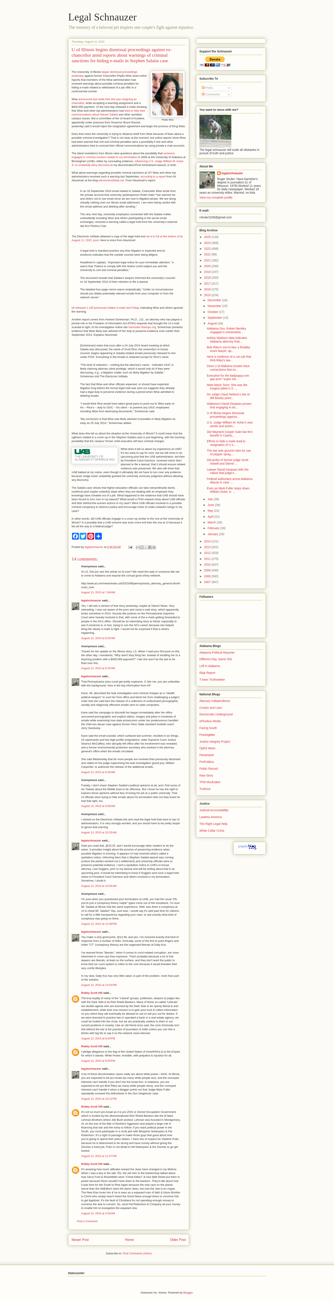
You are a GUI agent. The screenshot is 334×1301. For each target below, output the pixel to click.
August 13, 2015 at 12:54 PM (99, 985)
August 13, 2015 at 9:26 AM (98, 772)
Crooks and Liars (210, 707)
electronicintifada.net (111, 180)
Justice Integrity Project (214, 741)
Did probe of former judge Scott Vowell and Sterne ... (227, 461)
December (214, 300)
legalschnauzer (91, 600)
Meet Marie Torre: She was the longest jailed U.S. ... (227, 386)
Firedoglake (207, 734)
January (213, 534)
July (210, 499)
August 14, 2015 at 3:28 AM (98, 1213)
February (213, 528)
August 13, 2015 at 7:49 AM (98, 592)
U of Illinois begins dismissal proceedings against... (225, 414)
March (212, 522)
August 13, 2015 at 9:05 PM (98, 1060)
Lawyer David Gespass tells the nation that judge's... (228, 471)
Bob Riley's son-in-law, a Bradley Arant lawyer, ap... (228, 349)
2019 (208, 272)
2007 (208, 582)
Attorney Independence (214, 701)
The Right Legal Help (213, 824)
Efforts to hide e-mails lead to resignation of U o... (226, 443)
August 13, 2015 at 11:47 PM (99, 1156)
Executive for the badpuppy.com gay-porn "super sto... (228, 377)
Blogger (188, 1292)
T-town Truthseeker (212, 679)
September (215, 317)
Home (129, 1240)
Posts (207, 87)
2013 (208, 547)
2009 (208, 570)
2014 (208, 541)
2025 (208, 237)
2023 (208, 248)
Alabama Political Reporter (217, 652)
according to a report (153, 176)
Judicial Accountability (213, 810)
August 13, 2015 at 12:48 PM (99, 923)
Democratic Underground (216, 714)
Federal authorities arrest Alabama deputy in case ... (229, 480)
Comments (211, 94)
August (212, 323)
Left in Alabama (209, 666)
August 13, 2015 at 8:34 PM (98, 1038)
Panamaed (206, 755)
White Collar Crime (211, 830)
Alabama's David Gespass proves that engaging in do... (229, 405)
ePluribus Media (210, 721)
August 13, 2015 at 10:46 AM (99, 886)
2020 (208, 266)
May (210, 510)
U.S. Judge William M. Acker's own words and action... (230, 424)
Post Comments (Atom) (137, 1253)
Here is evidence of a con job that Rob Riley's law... (229, 358)
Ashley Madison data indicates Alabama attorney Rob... (227, 339)
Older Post (178, 1240)
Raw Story (206, 775)
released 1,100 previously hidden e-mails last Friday (107, 307)
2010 (208, 564)
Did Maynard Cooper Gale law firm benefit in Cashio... (230, 433)
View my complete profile (215, 197)
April (210, 516)
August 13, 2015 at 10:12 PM (99, 1098)
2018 (208, 277)
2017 (208, 283)
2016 (208, 289)
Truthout (204, 789)
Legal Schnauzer (102, 17)
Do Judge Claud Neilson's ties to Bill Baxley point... (228, 396)
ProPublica (206, 762)
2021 (208, 260)
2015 (208, 295)
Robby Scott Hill (91, 992)
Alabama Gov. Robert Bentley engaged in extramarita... (226, 330)
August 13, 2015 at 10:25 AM (99, 832)
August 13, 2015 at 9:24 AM (98, 668)
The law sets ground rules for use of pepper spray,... (229, 452)
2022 (208, 254)
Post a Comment (87, 1221)
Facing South (208, 728)
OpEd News (207, 748)
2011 (208, 558)
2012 (208, 553)
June (211, 505)
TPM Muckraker (209, 782)
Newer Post (80, 1240)
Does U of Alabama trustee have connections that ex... (228, 367)
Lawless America (210, 817)
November (214, 306)
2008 (208, 576)
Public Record (208, 768)
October (213, 312)
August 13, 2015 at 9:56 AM (98, 806)
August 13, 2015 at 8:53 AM (98, 638)
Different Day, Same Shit (215, 659)
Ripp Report (207, 672)
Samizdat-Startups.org (142, 327)
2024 (208, 243)
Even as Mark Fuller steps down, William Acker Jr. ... (228, 490)
